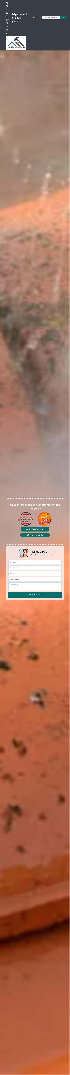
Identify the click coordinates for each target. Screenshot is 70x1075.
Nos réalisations (35, 529)
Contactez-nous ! (35, 535)
